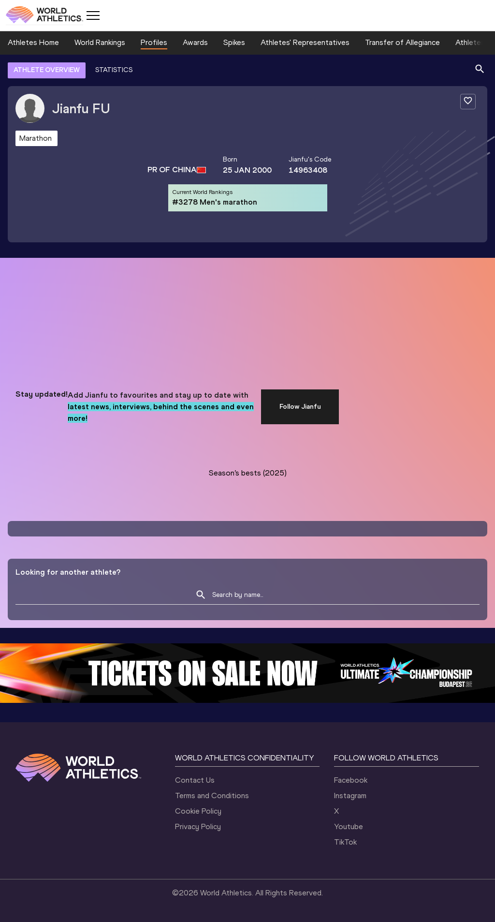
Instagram (350, 795)
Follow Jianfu (300, 406)
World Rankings (99, 42)
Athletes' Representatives (305, 42)
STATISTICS (113, 70)
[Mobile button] (92, 15)
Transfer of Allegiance (402, 42)
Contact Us (195, 780)
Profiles (154, 42)
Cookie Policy (198, 811)
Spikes (234, 42)
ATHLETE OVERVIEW (47, 70)
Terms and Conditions (212, 795)
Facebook (350, 780)
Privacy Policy (198, 826)
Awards (195, 42)
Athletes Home (33, 42)
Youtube (348, 826)
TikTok (345, 842)
